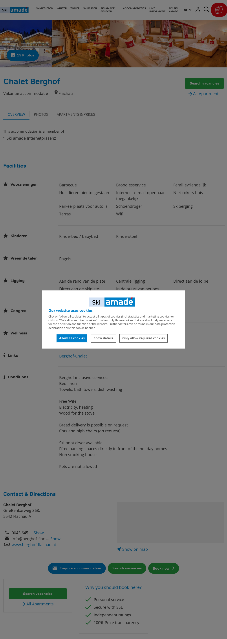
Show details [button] (103, 338)
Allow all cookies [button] (72, 338)
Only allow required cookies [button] (143, 338)
